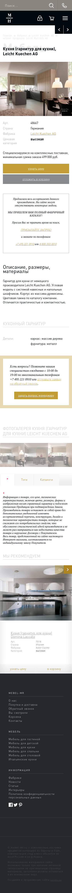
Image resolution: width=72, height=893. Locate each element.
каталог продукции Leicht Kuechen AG (25, 38)
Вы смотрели (18, 712)
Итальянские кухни (23, 759)
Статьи (14, 785)
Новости (15, 781)
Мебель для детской (24, 743)
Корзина (15, 716)
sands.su (56, 879)
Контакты (15, 720)
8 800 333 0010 (47, 244)
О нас (13, 700)
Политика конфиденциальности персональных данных (32, 795)
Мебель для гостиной (24, 739)
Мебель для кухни (22, 747)
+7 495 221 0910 (25, 244)
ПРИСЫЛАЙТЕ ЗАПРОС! (36, 229)
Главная (7, 35)
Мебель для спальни (24, 751)
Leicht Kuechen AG (43, 35)
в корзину (54, 669)
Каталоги (46, 480)
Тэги (24, 480)
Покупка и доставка (23, 704)
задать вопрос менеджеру (36, 395)
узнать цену (36, 168)
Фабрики (22, 35)
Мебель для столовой (24, 755)
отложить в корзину (36, 179)
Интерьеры (17, 789)
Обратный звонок (21, 708)
